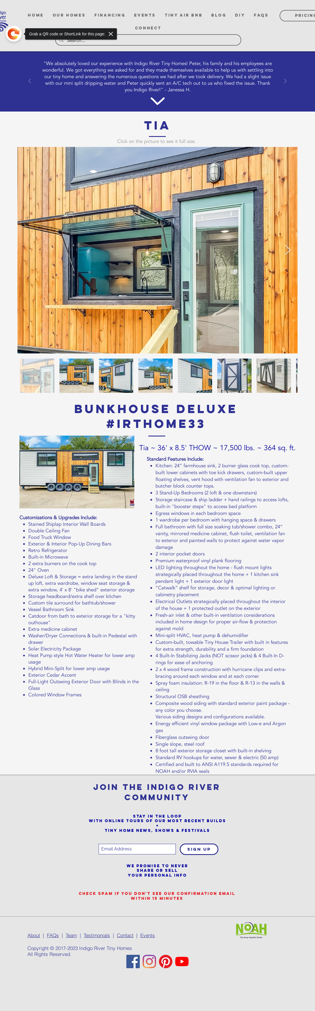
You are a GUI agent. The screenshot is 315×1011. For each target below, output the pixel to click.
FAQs (53, 935)
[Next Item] (287, 250)
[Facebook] (133, 961)
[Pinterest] (165, 961)
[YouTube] (182, 961)
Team (71, 935)
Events (147, 935)
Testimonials (97, 935)
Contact (125, 935)
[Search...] (148, 40)
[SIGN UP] (199, 849)
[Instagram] (149, 961)
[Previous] (30, 81)
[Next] (285, 81)
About (33, 935)
